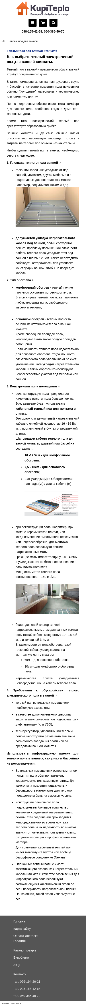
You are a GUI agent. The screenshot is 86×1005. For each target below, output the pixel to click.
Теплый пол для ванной (22, 41)
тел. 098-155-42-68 (26, 989)
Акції (16, 965)
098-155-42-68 (32, 31)
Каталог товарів (24, 950)
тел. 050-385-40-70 (26, 996)
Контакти (19, 974)
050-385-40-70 (54, 31)
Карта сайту (22, 929)
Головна (19, 921)
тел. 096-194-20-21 (26, 981)
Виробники (21, 957)
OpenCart (17, 1003)
